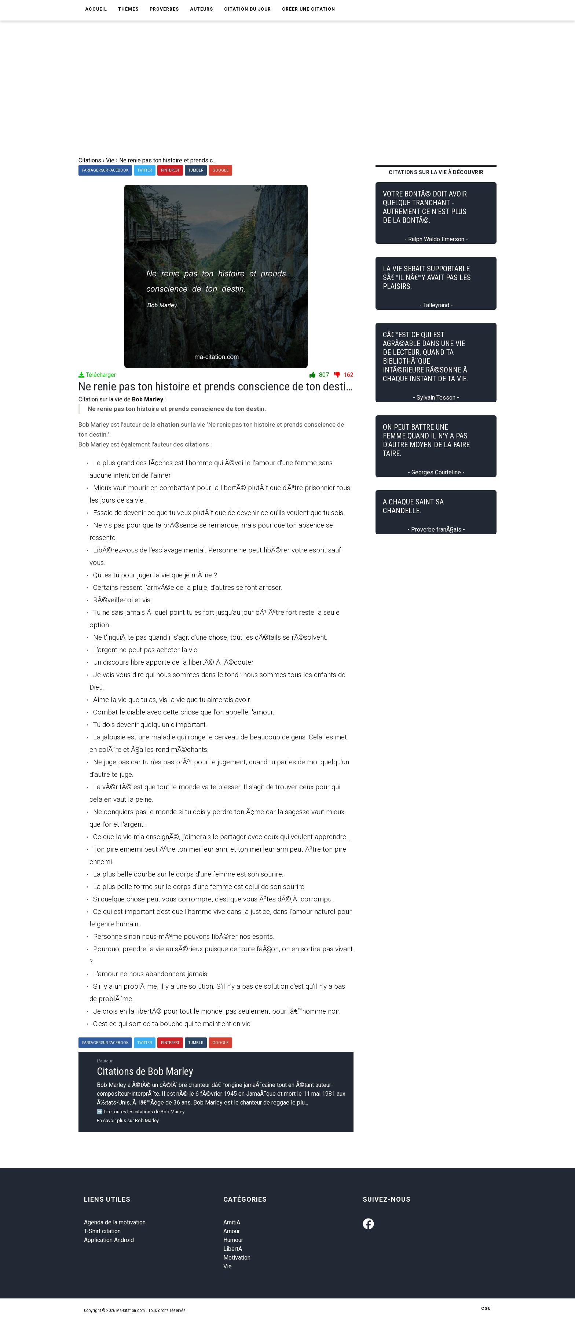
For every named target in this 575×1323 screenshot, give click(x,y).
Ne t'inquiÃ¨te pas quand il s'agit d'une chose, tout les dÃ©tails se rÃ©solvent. (210, 637)
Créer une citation (308, 9)
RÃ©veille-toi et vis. (122, 600)
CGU (486, 1308)
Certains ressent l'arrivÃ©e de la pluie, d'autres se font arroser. (187, 587)
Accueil (96, 9)
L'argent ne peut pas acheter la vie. (146, 650)
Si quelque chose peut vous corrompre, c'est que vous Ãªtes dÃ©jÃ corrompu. (213, 899)
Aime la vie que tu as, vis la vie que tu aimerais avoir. (172, 699)
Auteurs (201, 9)
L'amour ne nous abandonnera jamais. (151, 974)
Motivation (236, 1257)
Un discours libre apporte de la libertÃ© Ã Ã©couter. (174, 662)
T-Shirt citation (102, 1231)
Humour (233, 1239)
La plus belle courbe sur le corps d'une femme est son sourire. (188, 874)
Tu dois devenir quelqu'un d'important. (150, 724)
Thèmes (128, 9)
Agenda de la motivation (115, 1222)
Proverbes (164, 9)
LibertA (232, 1248)
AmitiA (231, 1222)
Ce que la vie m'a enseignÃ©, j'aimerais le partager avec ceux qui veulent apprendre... (222, 837)
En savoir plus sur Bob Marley (128, 1120)
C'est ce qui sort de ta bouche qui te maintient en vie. (172, 1023)
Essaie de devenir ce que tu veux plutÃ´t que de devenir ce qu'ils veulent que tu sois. (219, 512)
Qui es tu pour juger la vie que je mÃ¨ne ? (155, 575)
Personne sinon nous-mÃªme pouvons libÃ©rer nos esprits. (183, 936)
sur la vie (110, 399)
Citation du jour (247, 9)
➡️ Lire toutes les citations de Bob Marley (140, 1111)
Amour (231, 1231)
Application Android (109, 1239)
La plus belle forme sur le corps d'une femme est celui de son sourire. (199, 886)
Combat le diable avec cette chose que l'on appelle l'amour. (183, 712)
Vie (227, 1266)
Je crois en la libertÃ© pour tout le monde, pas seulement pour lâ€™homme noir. (217, 1011)
